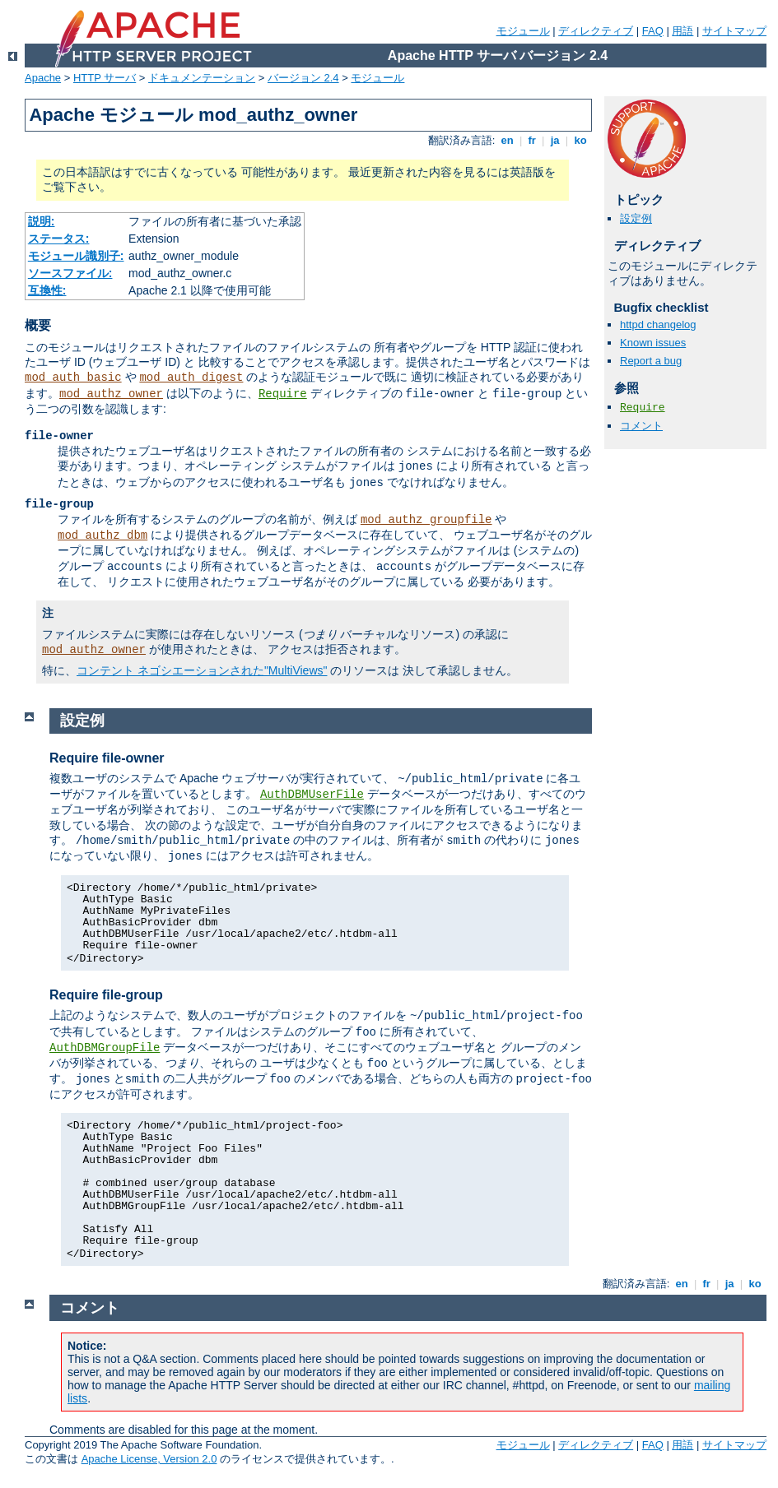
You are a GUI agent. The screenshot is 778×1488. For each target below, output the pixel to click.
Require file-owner (107, 758)
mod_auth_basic (73, 377)
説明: (41, 221)
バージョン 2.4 (303, 78)
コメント (641, 426)
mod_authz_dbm (102, 535)
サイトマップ (734, 31)
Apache (43, 78)
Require (283, 394)
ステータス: (59, 238)
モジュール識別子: (76, 255)
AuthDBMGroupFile (104, 1048)
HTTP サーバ (104, 78)
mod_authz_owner (111, 394)
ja (554, 140)
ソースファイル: (70, 273)
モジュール (523, 31)
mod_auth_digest (191, 377)
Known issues (653, 342)
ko (580, 140)
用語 (682, 31)
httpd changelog (658, 324)
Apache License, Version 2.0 (149, 1459)
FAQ (653, 31)
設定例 (636, 218)
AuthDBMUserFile (312, 794)
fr (532, 140)
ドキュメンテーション (201, 78)
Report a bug (651, 361)
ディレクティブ (595, 31)
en (507, 140)
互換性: (47, 290)
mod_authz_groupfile (426, 519)
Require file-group (106, 995)
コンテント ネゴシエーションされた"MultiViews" (202, 670)
